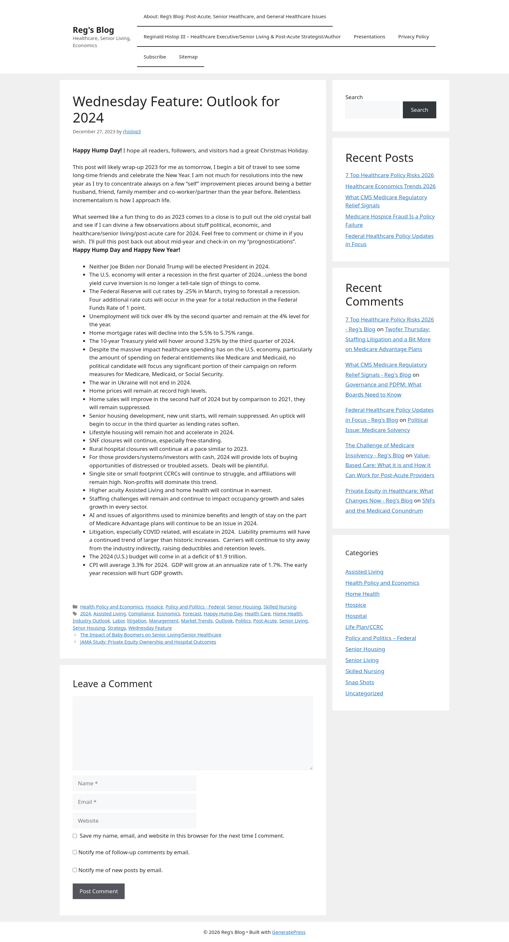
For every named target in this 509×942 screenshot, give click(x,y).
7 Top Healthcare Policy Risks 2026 (389, 175)
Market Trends (197, 621)
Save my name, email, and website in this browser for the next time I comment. (182, 835)
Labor (119, 621)
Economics (168, 613)
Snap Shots (359, 682)
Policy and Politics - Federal (195, 607)
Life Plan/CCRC (364, 627)
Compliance (141, 613)
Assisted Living (109, 613)
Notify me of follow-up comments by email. (134, 852)
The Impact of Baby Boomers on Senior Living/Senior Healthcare (150, 635)
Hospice (154, 607)
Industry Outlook (91, 621)
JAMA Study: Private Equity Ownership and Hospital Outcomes (148, 642)
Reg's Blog (93, 29)
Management (164, 621)
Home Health (287, 613)
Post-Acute (265, 621)
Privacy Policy (413, 36)
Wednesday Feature (150, 628)
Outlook (224, 621)
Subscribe (154, 56)
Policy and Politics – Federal (380, 638)
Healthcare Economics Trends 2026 (390, 186)
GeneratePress (288, 932)
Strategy (117, 628)
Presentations (369, 36)
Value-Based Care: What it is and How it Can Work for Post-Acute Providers (389, 465)
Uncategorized (364, 693)
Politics (243, 621)
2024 (85, 613)
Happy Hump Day (223, 613)
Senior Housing (244, 607)
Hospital (356, 616)
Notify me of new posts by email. (120, 870)
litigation (136, 621)
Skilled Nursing (280, 607)
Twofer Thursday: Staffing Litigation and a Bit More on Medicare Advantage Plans (388, 339)
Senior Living (293, 621)
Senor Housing (89, 628)
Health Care (258, 613)
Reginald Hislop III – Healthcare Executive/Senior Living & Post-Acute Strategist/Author (242, 36)
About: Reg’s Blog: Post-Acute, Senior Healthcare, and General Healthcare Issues (234, 16)
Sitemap (188, 56)
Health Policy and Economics (111, 607)
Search (354, 97)
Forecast (192, 613)
